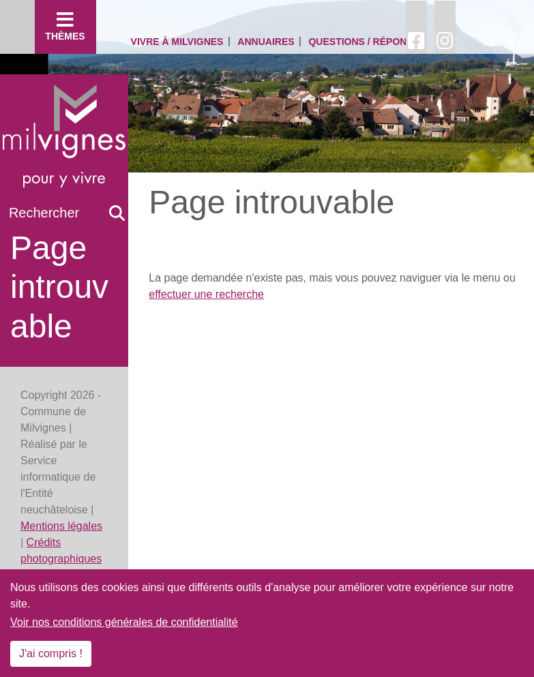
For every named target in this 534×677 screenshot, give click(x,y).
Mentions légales (61, 526)
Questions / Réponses (367, 41)
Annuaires (265, 41)
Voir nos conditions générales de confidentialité (124, 622)
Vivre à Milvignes (177, 41)
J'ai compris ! (51, 653)
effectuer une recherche (206, 294)
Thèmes (65, 26)
